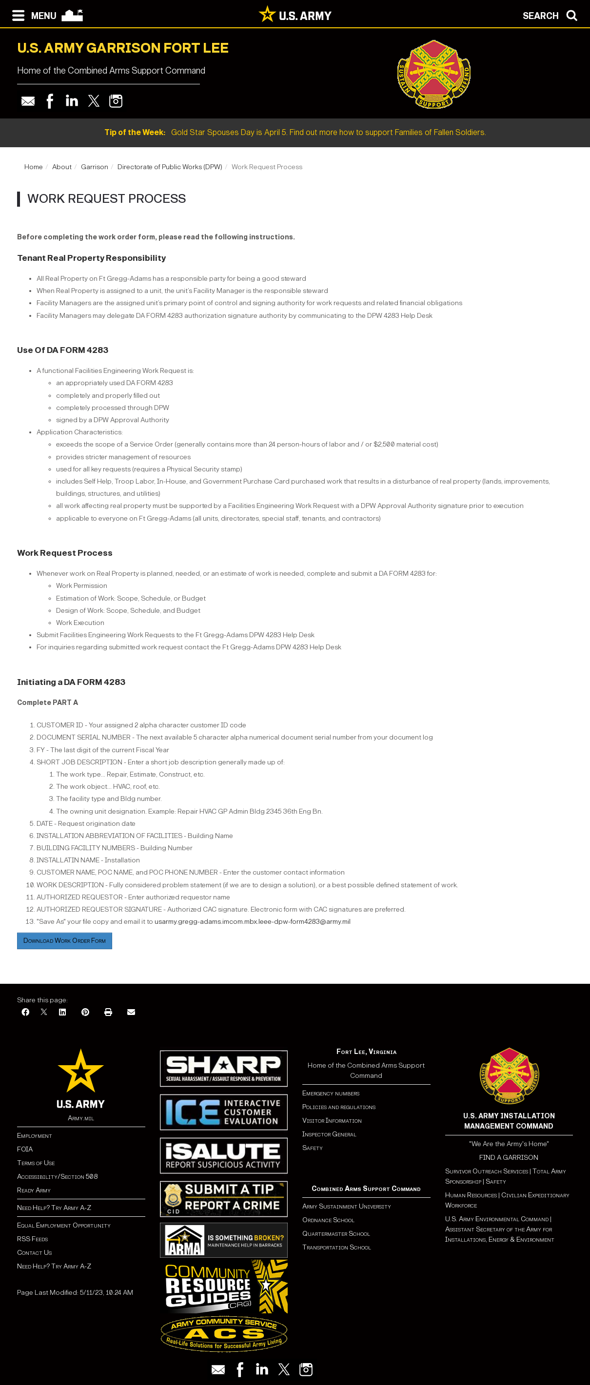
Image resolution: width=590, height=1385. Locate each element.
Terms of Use (36, 1163)
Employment (34, 1135)
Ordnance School (328, 1220)
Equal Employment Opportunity (64, 1225)
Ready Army (34, 1190)
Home (33, 167)
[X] (44, 1013)
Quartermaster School (336, 1233)
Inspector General (329, 1134)
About (62, 167)
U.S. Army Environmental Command (497, 1219)
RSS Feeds (32, 1239)
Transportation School (336, 1247)
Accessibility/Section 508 (57, 1176)
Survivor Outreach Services (486, 1171)
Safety (312, 1148)
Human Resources (471, 1195)
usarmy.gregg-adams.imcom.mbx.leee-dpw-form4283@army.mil (253, 921)
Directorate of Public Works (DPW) (170, 167)
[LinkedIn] (62, 1013)
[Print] (108, 1013)
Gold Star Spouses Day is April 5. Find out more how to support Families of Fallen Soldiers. (295, 132)
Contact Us (34, 1252)
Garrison (94, 167)
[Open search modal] (553, 14)
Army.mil (81, 1118)
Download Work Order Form (64, 940)
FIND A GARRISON (508, 1157)
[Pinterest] (85, 1013)
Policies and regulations (338, 1107)
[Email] (131, 1013)
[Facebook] (25, 1013)
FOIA (25, 1149)
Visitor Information (332, 1120)
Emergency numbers (330, 1093)
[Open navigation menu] (32, 14)
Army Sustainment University (346, 1206)
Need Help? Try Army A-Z (54, 1208)
